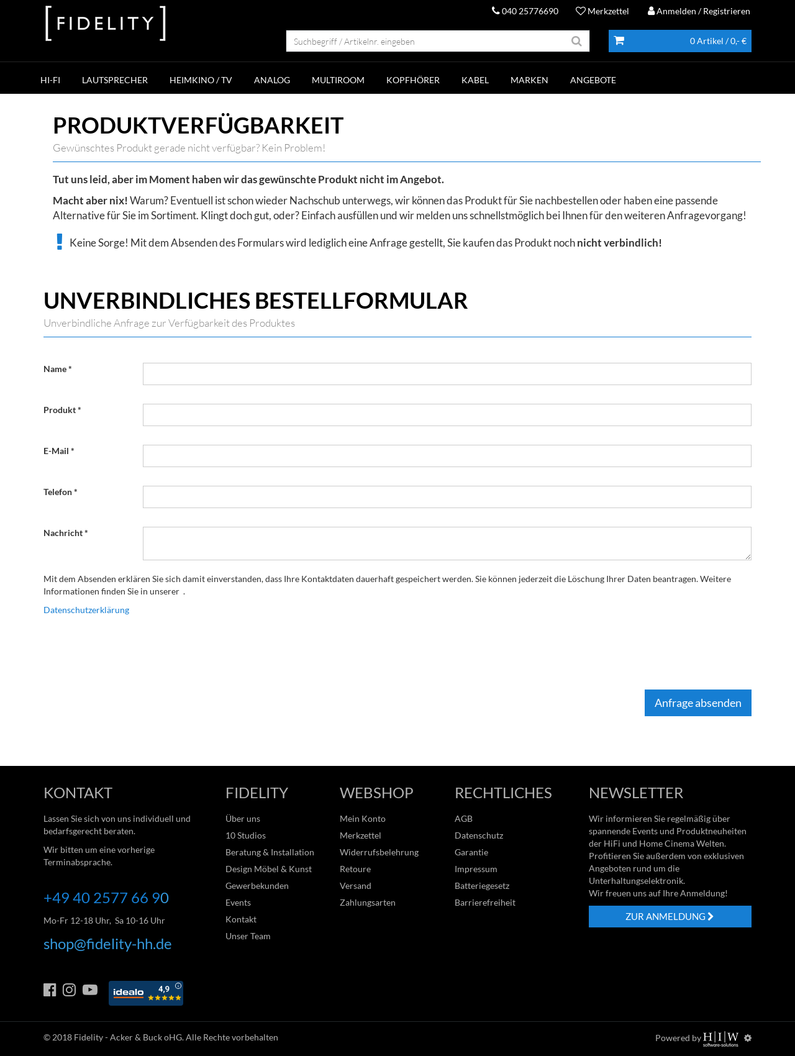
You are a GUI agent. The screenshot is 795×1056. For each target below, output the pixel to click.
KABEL (475, 80)
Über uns (242, 818)
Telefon (57, 491)
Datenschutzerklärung (86, 609)
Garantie (471, 852)
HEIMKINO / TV (201, 80)
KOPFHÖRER (413, 80)
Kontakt (241, 919)
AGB (464, 818)
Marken (529, 80)
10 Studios (245, 835)
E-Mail (56, 450)
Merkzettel (602, 11)
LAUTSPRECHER (115, 80)
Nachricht (63, 532)
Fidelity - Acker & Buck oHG (128, 1037)
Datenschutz (479, 835)
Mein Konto (363, 818)
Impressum (476, 868)
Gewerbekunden (257, 885)
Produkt (59, 409)
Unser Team (248, 936)
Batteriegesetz (482, 885)
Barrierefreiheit (485, 902)
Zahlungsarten (368, 902)
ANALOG (272, 80)
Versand (355, 885)
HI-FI (50, 80)
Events (238, 902)
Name (54, 368)
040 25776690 (525, 11)
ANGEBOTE (593, 80)
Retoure (355, 868)
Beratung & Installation (269, 852)
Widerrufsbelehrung (379, 852)
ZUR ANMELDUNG (669, 916)
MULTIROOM (338, 80)
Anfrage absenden (698, 702)
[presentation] (237, 653)
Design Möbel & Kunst (268, 868)
